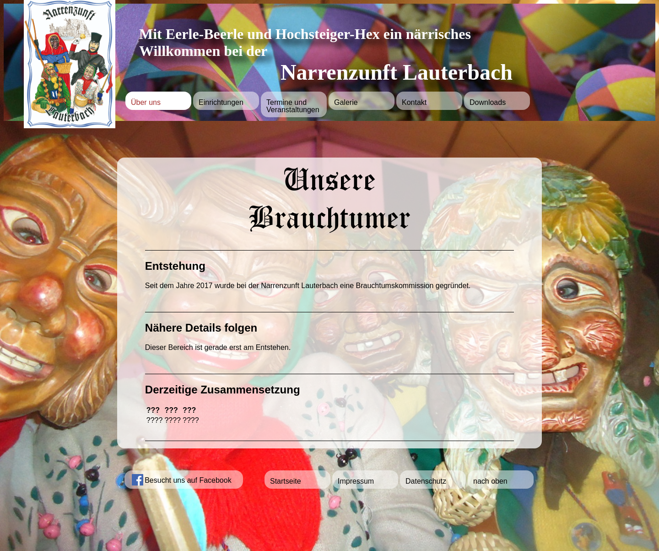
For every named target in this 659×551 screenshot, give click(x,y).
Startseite (285, 481)
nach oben (490, 481)
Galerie (346, 102)
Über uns (146, 102)
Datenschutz (425, 481)
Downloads (488, 102)
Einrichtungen (221, 102)
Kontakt (414, 102)
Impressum (356, 481)
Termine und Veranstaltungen (292, 106)
